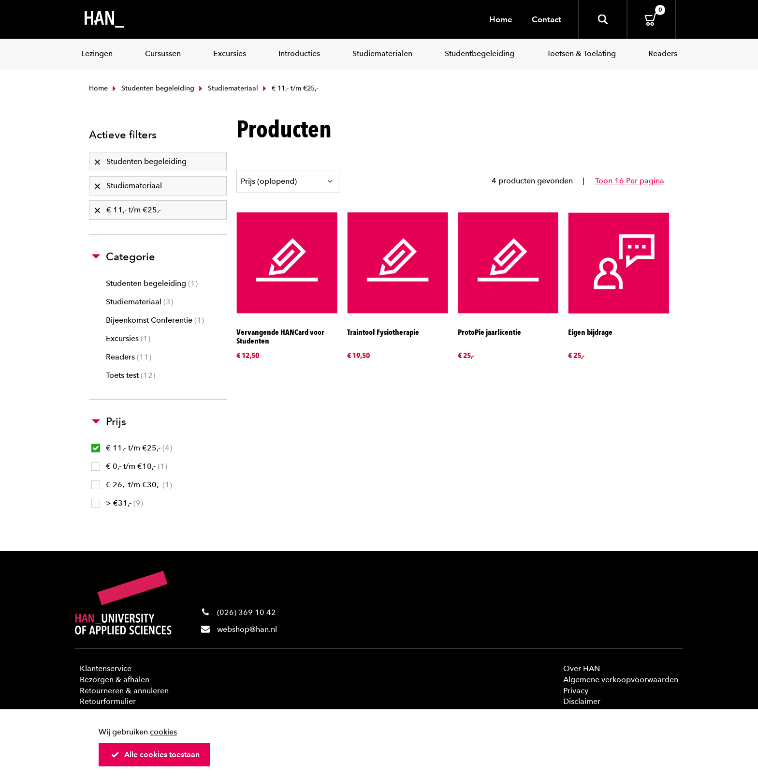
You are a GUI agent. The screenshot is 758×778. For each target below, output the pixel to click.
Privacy (575, 690)
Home (500, 19)
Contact (546, 19)
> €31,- (117, 503)
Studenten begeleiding (152, 88)
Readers (128, 356)
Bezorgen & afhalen (114, 679)
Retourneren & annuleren (124, 690)
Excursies (128, 338)
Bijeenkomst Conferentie (155, 320)
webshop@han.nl (247, 629)
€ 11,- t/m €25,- (131, 447)
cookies (163, 731)
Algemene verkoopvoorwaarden (620, 679)
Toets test (130, 375)
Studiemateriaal (227, 88)
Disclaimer (581, 701)
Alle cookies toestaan (155, 754)
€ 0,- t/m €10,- (129, 466)
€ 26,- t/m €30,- (131, 484)
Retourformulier (108, 701)
